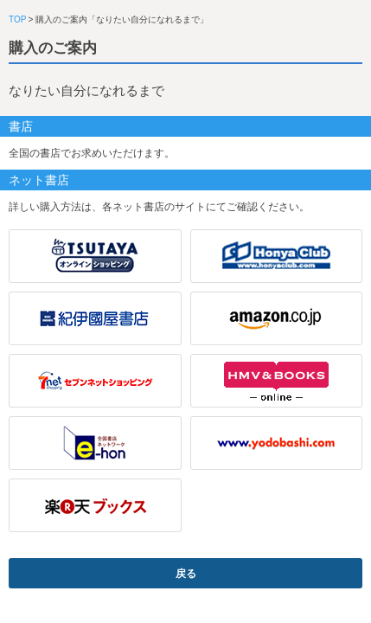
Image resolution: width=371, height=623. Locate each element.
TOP (17, 19)
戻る (186, 574)
